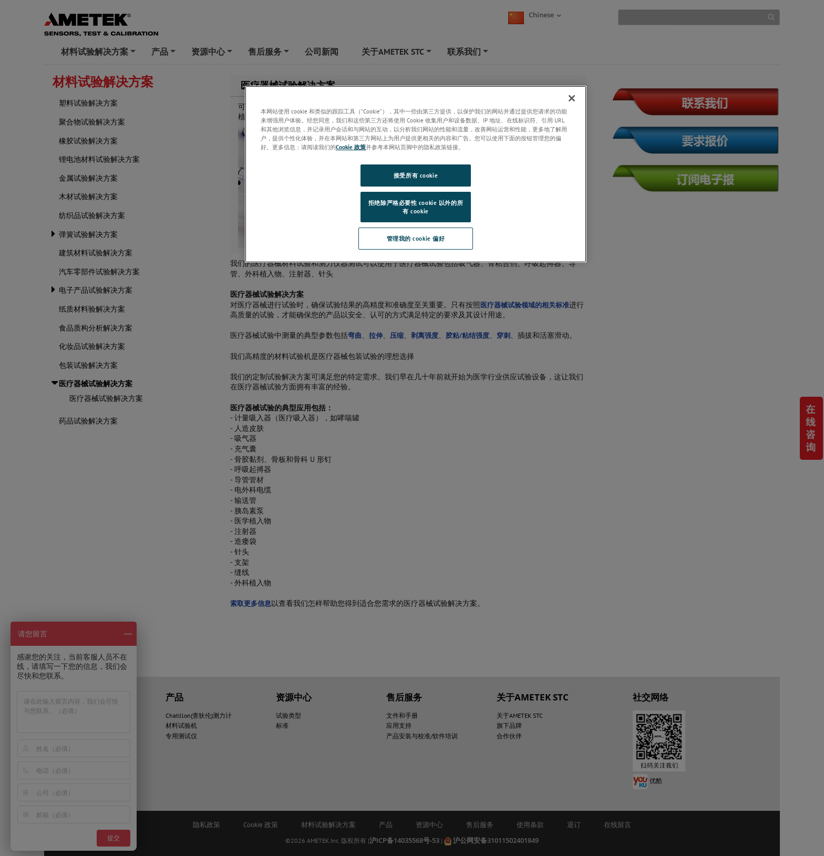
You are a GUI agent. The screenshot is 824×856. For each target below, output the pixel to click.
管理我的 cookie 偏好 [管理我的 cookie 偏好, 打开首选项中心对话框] (416, 238)
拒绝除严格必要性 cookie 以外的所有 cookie (415, 207)
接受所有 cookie (416, 175)
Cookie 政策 (351, 147)
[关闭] (571, 98)
